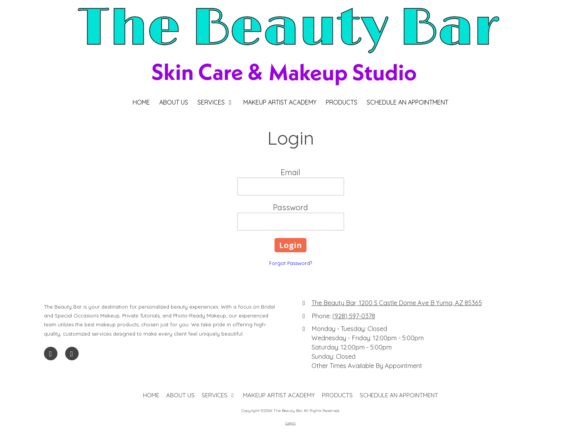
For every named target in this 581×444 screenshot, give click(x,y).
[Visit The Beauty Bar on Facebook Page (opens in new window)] (50, 353)
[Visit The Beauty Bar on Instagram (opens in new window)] (72, 353)
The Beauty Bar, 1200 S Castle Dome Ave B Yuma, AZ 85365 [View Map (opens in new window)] (397, 303)
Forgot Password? (290, 263)
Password (290, 207)
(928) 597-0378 (353, 316)
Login (290, 422)
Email (290, 172)
